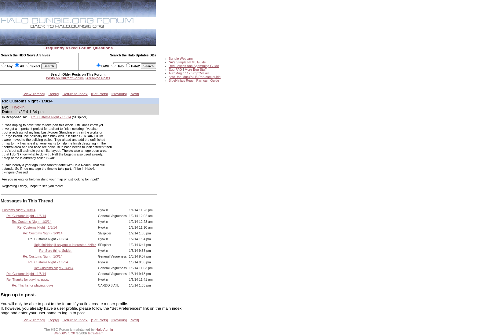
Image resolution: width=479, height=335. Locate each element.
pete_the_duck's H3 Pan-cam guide (195, 77)
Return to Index (75, 94)
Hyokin (18, 107)
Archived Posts (98, 78)
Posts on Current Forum (65, 78)
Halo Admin (104, 329)
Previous (119, 94)
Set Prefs (99, 94)
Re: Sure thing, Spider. (55, 250)
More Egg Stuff (196, 69)
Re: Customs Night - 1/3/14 (51, 117)
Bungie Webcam (181, 58)
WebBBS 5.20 (64, 333)
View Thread (34, 94)
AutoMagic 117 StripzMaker (189, 73)
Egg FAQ (175, 69)
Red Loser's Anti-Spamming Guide (194, 66)
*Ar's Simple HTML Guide (187, 62)
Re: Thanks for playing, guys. (27, 279)
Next (134, 94)
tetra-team (96, 333)
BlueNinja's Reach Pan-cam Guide (194, 80)
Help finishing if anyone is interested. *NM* (65, 245)
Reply (53, 94)
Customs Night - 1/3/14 (18, 210)
